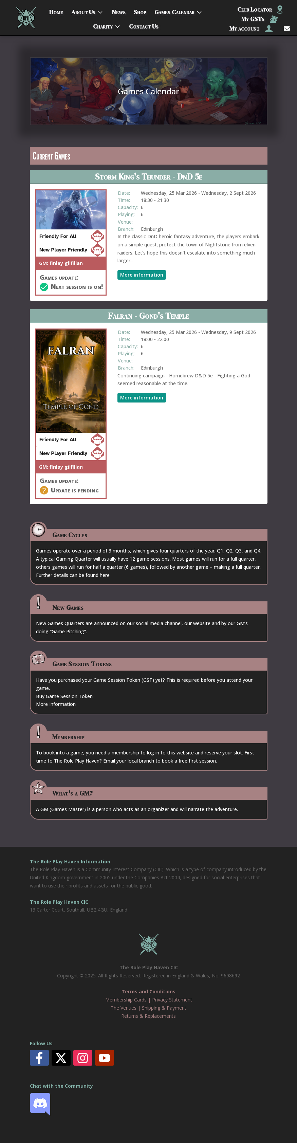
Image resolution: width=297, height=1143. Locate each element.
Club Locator (259, 9)
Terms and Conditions (148, 991)
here (105, 575)
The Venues (123, 1008)
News (119, 11)
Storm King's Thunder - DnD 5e (148, 176)
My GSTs (259, 19)
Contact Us (144, 25)
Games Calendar (174, 11)
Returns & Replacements (148, 1016)
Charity (103, 25)
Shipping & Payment (164, 1008)
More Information (56, 704)
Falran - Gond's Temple (148, 315)
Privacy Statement (172, 999)
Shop (140, 11)
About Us (83, 11)
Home (56, 11)
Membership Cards (126, 999)
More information (141, 274)
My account (251, 28)
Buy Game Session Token (64, 696)
